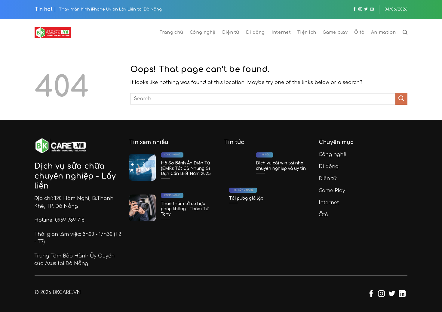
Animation (383, 32)
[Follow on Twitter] (366, 9)
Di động (255, 32)
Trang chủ (171, 32)
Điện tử (230, 32)
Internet (281, 32)
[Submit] (401, 99)
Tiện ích (306, 32)
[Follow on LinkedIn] (402, 294)
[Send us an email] (372, 9)
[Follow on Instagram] (360, 9)
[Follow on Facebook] (354, 9)
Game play (335, 32)
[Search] (405, 32)
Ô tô (359, 32)
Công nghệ (203, 32)
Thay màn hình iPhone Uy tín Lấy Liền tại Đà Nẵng (110, 9)
